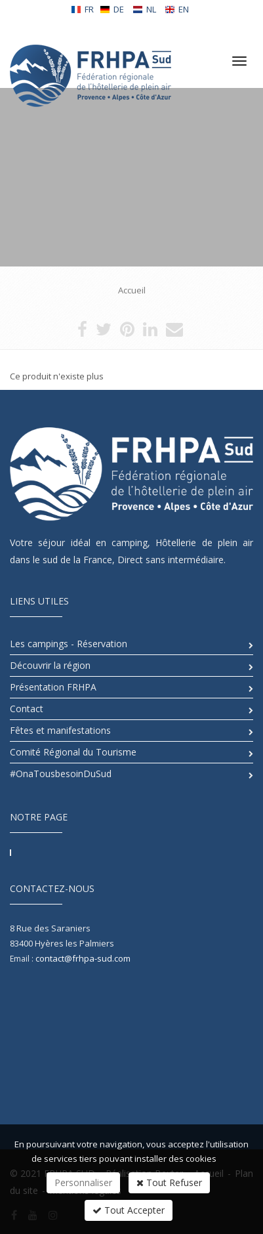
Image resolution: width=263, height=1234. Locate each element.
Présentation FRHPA (53, 687)
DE (112, 9)
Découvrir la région (50, 665)
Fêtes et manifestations (60, 730)
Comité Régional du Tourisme (73, 752)
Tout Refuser (169, 1182)
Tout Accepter (128, 1210)
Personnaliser (83, 1182)
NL (144, 9)
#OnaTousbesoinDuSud (60, 773)
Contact (26, 708)
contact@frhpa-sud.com (83, 958)
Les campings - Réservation (68, 643)
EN (177, 9)
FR (82, 9)
